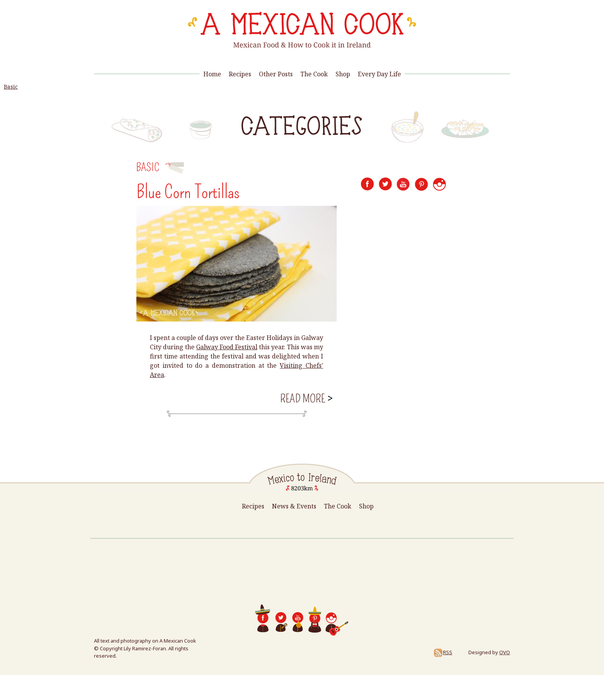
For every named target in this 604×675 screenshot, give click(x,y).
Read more (305, 398)
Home (212, 74)
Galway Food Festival (226, 347)
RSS (442, 652)
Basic (11, 86)
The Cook (314, 74)
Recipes (240, 74)
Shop (343, 74)
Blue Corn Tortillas (188, 192)
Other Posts (276, 74)
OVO (504, 652)
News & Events (294, 506)
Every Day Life (379, 74)
